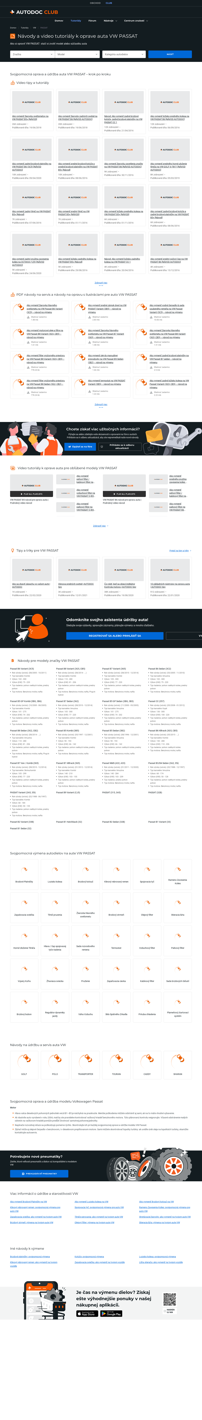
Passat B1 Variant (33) (159, 821)
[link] (59, 21)
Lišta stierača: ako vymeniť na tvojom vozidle (161, 1262)
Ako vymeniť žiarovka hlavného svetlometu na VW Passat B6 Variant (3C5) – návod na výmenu (45, 309)
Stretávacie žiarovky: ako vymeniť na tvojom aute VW (165, 1216)
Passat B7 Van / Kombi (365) (24, 763)
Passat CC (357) (156, 701)
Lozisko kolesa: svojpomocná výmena (157, 1256)
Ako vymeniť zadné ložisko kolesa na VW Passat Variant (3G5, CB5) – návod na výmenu (169, 384)
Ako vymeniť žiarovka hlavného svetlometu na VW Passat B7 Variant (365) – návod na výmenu (106, 334)
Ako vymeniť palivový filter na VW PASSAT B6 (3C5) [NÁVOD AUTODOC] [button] (177, 506)
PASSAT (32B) (155, 792)
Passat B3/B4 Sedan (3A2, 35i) (163, 763)
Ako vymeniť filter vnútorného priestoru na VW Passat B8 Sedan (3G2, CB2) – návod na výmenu (46, 384)
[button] (110, 21)
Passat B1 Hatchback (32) (69, 821)
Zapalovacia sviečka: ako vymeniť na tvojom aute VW (36, 1216)
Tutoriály (25, 28)
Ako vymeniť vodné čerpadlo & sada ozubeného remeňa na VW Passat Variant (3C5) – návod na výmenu (167, 309)
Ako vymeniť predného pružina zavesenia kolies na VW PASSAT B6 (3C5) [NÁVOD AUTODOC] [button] (178, 479)
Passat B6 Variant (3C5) (22, 668)
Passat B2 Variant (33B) (22, 821)
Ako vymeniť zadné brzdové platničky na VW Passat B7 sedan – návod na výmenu (169, 359)
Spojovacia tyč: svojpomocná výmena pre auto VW (99, 1207)
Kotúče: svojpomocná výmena (89, 1256)
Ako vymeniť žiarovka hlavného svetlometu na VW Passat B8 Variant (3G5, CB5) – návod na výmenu (168, 334)
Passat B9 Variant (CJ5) (68, 792)
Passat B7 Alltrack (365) (68, 763)
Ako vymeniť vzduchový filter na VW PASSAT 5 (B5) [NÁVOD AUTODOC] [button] (86, 493)
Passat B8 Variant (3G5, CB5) (70, 668)
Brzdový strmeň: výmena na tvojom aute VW (31, 1222)
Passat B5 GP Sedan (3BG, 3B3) (118, 701)
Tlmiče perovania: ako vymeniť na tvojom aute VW (99, 1216)
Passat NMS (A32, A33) (113, 763)
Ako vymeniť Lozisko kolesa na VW (91, 1201)
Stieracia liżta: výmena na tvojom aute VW (159, 1222)
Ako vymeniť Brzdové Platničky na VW (28, 1201)
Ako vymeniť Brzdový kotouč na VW (156, 1201)
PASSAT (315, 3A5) (111, 792)
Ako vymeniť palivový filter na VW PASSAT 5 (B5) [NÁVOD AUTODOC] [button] (86, 506)
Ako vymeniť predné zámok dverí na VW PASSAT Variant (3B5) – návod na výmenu (107, 309)
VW (34, 28)
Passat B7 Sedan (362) (67, 701)
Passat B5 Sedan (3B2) (113, 730)
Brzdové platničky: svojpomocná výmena (30, 1256)
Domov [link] (13, 28)
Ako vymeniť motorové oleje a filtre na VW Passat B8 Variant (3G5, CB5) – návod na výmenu (45, 334)
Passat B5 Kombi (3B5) (67, 730)
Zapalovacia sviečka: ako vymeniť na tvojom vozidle (100, 1262)
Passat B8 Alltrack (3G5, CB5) (163, 730)
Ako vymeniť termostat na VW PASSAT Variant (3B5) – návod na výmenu (106, 382)
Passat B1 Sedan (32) (20, 828)
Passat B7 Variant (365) (114, 668)
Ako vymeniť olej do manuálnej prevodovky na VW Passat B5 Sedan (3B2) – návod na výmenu (105, 359)
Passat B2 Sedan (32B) (113, 821)
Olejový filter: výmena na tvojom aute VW (94, 1222)
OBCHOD (95, 3)
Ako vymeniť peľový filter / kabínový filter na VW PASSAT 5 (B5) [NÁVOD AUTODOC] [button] (86, 479)
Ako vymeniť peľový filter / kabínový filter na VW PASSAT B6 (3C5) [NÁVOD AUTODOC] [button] (177, 493)
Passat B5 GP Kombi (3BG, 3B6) (26, 701)
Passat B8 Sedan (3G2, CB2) (24, 730)
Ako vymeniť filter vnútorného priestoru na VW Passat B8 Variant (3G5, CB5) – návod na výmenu (46, 359)
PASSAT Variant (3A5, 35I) (23, 792)
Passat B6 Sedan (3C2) (159, 668)
